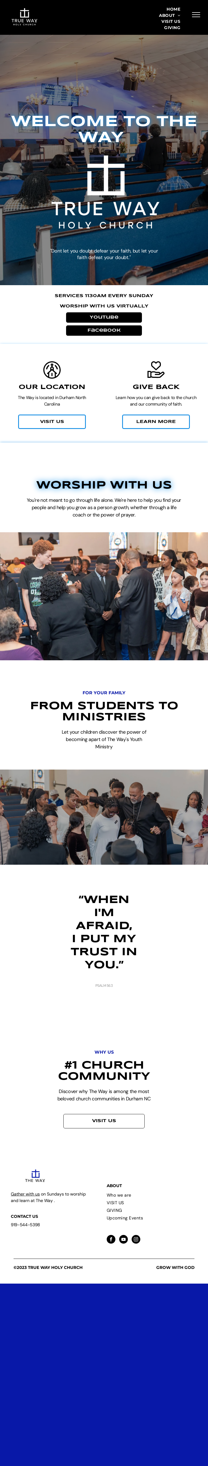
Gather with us (25, 1194)
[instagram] (136, 1240)
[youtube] (123, 1240)
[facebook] (111, 1240)
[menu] (196, 15)
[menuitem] (173, 9)
